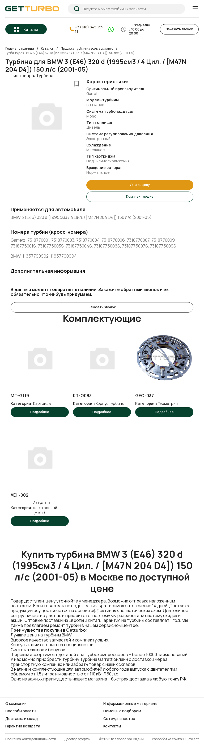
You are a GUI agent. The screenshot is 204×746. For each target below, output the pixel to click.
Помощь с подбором (122, 711)
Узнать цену (140, 185)
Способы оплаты (20, 711)
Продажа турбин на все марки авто (87, 48)
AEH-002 (19, 495)
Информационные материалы (130, 703)
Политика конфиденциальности (30, 739)
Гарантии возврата (22, 726)
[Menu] (195, 8)
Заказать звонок (179, 29)
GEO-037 (144, 395)
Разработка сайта (167, 739)
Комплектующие (140, 196)
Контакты (112, 726)
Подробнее (39, 412)
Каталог (31, 29)
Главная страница (19, 48)
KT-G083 (82, 395)
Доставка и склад (21, 718)
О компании (16, 703)
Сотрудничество (119, 718)
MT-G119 (20, 395)
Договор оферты (77, 739)
